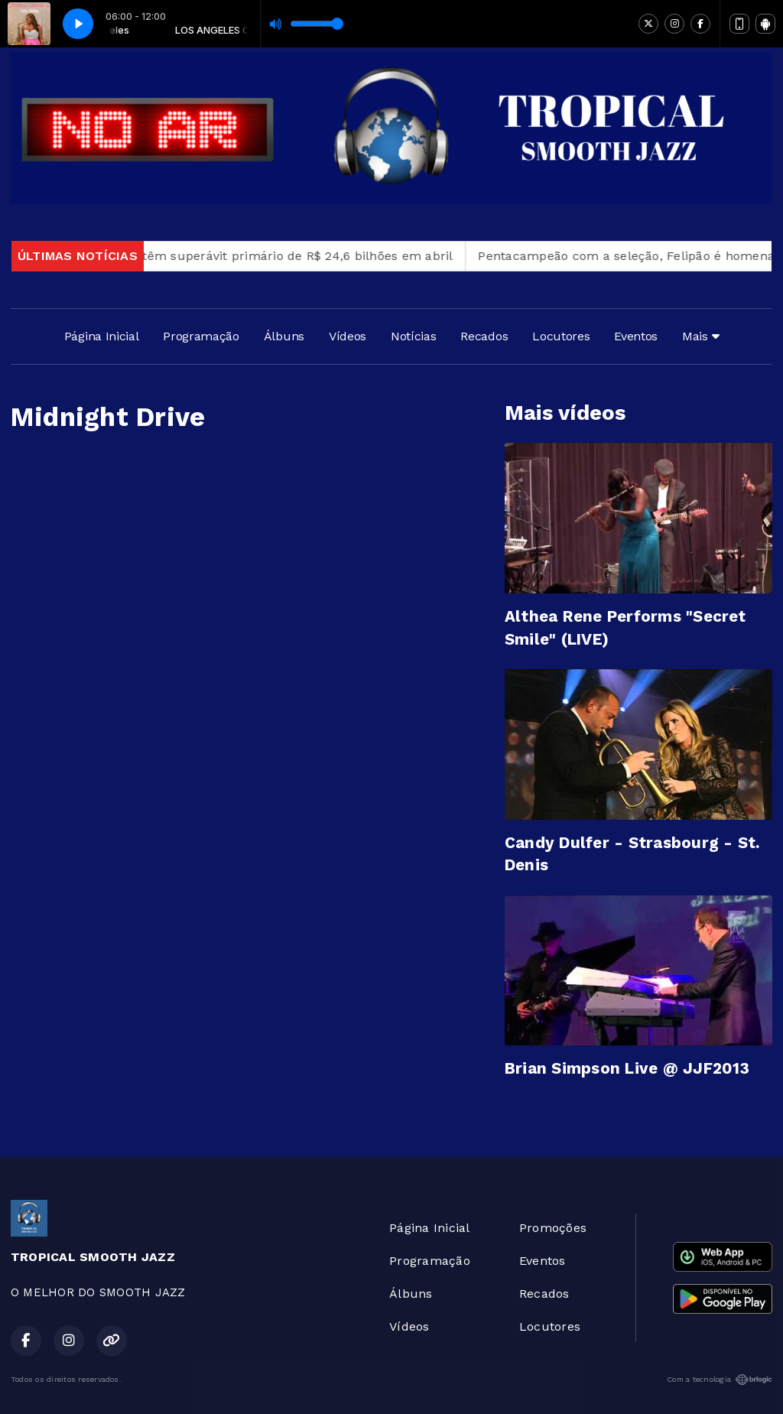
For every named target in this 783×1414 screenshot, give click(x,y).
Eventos (636, 336)
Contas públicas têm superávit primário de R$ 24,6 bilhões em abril (256, 256)
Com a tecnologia (719, 1379)
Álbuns (284, 336)
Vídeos (347, 336)
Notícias (413, 336)
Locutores (561, 336)
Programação (201, 336)
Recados (484, 336)
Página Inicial (101, 336)
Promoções (552, 1228)
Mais (700, 336)
